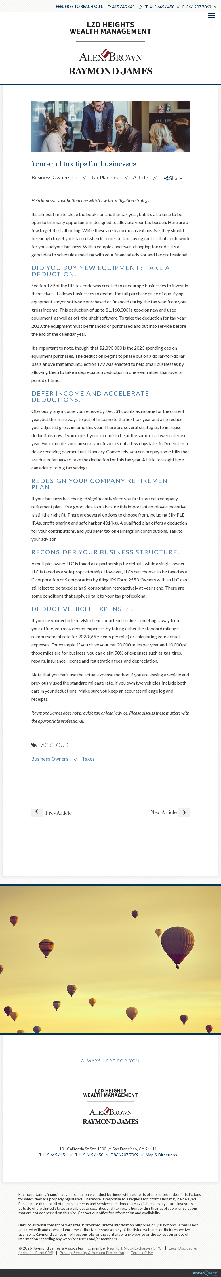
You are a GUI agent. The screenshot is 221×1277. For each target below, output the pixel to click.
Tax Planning (105, 177)
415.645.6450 (162, 6)
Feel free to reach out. (79, 6)
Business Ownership (54, 177)
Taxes (88, 759)
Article (140, 177)
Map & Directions (161, 1154)
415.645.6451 (124, 6)
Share (173, 178)
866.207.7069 (198, 6)
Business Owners (49, 759)
